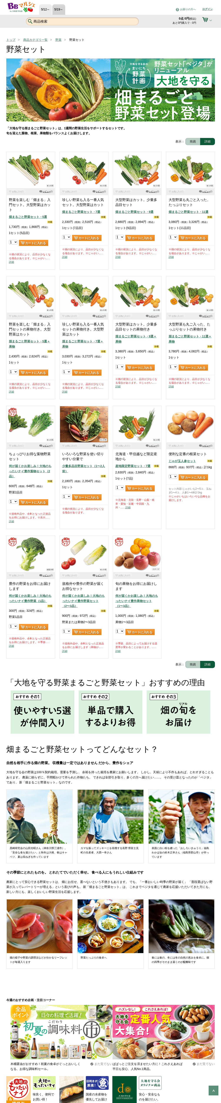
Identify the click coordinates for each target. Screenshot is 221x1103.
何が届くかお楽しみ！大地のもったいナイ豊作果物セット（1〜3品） (136, 601)
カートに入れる (35, 243)
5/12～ (45, 9)
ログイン (207, 9)
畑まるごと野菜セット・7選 (81, 212)
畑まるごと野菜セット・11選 (189, 212)
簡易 (193, 141)
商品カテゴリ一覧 (35, 39)
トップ (10, 39)
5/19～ (58, 9)
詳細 (207, 141)
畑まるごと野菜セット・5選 (28, 217)
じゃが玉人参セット (182, 461)
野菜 (58, 39)
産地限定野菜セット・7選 (133, 466)
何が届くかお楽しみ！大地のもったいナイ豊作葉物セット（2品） (30, 471)
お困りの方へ (188, 9)
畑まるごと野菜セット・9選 (134, 212)
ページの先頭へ (213, 1090)
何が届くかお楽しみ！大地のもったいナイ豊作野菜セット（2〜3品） (83, 601)
